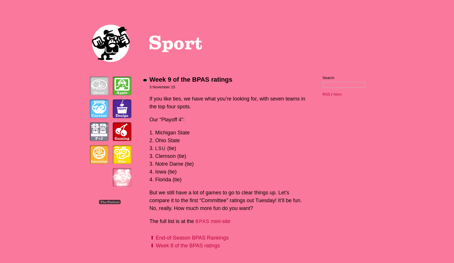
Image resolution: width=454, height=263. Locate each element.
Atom (337, 94)
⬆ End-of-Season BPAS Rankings (189, 238)
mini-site (212, 221)
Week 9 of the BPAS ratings (190, 79)
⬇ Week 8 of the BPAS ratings (185, 246)
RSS (326, 94)
